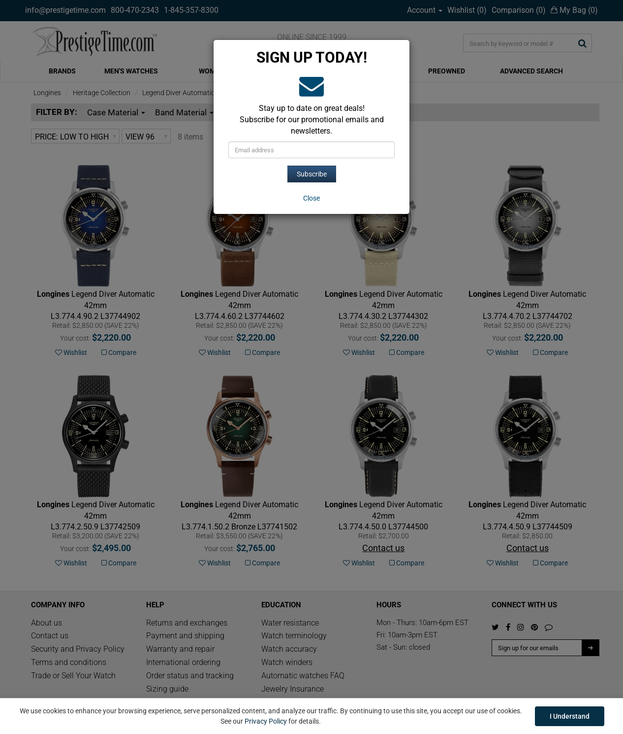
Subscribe (312, 174)
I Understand (570, 716)
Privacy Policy (266, 721)
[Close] (311, 198)
